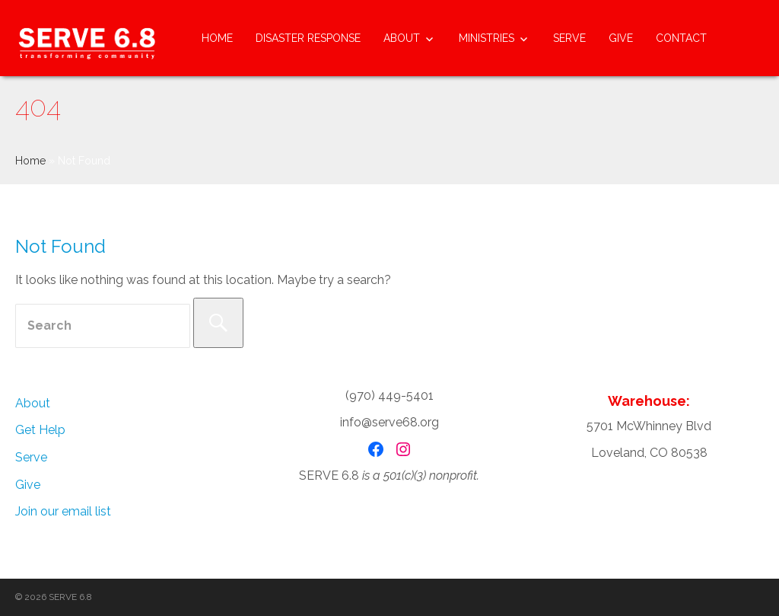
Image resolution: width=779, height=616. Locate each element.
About (401, 38)
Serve (569, 38)
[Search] (218, 323)
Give (621, 38)
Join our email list (63, 511)
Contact (681, 38)
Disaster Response (308, 38)
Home (217, 38)
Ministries (486, 38)
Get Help (40, 430)
